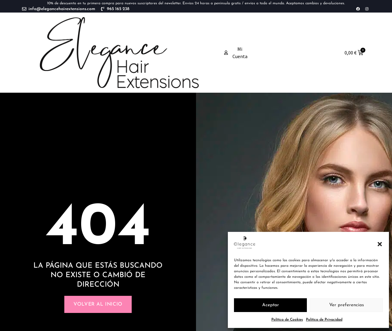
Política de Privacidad (324, 320)
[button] (380, 244)
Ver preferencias (346, 305)
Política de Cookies (287, 320)
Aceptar (270, 305)
